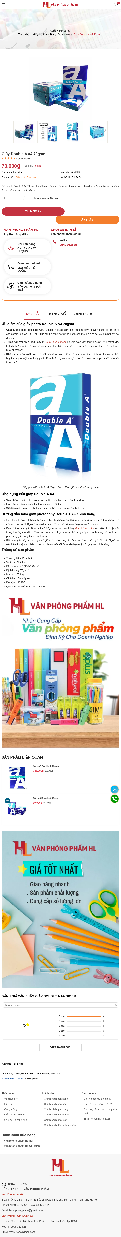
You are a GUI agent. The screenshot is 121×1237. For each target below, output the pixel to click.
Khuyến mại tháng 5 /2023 (98, 1096)
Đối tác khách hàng (15, 1107)
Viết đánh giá (60, 1039)
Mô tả (32, 306)
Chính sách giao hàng (56, 1101)
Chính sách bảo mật (55, 1112)
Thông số (55, 306)
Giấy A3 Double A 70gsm (46, 758)
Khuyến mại (88, 1085)
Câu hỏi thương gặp (15, 1112)
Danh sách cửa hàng (19, 1127)
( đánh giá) (24, 158)
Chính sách (48, 1085)
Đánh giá (83, 306)
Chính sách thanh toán (56, 1107)
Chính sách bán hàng (56, 1091)
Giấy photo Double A (25, 177)
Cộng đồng (10, 1101)
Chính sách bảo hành (56, 1096)
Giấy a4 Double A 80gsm (46, 790)
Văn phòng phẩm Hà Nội (18, 1133)
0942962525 (68, 236)
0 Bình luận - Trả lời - (13, 1071)
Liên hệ (8, 1096)
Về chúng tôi (11, 1091)
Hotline (64, 232)
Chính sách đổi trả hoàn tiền (60, 1117)
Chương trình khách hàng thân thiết (101, 1103)
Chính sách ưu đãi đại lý (97, 1091)
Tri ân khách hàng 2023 (97, 1111)
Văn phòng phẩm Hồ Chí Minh (22, 1138)
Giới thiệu (8, 1085)
